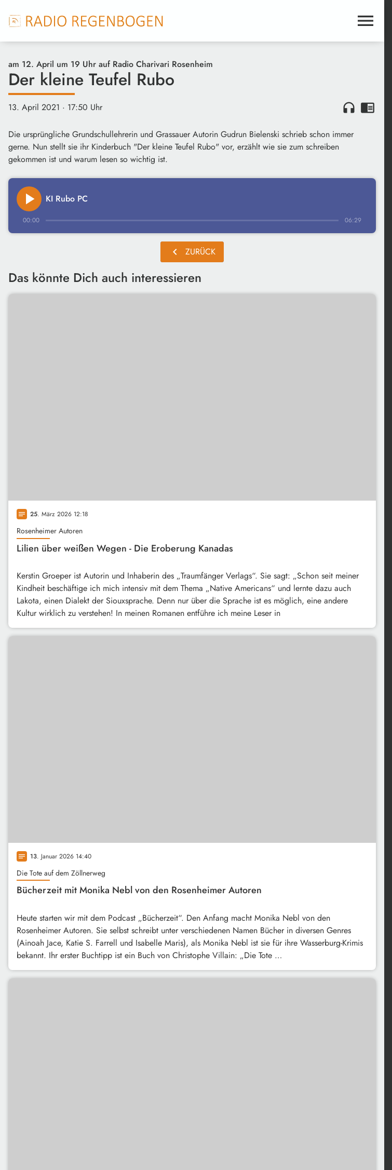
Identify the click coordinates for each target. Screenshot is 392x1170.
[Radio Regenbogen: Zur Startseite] (86, 20)
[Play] (29, 198)
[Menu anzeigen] (365, 20)
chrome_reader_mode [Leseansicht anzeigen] (367, 107)
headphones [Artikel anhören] (349, 107)
